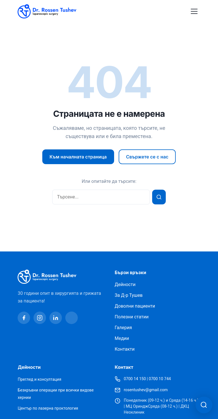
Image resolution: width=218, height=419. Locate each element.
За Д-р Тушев (128, 295)
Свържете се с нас (147, 157)
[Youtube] (71, 318)
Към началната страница (78, 157)
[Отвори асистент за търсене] (203, 404)
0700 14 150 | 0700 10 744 (147, 378)
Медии (122, 338)
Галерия (123, 327)
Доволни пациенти (135, 306)
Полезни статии (131, 316)
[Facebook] (24, 318)
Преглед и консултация (39, 379)
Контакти (125, 349)
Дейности (125, 284)
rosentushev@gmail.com (146, 390)
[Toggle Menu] (194, 11)
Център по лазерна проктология (48, 408)
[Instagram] (39, 318)
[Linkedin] (55, 318)
